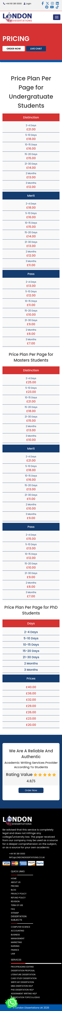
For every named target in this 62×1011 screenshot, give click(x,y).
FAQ (13, 909)
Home (14, 878)
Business (15, 934)
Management (17, 938)
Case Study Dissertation (24, 978)
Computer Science (20, 926)
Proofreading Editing (22, 966)
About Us (16, 882)
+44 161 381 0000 (12, 3)
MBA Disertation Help (22, 986)
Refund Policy (18, 897)
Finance (15, 949)
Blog (13, 889)
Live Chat (36, 48)
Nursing (15, 946)
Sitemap (15, 912)
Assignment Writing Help (24, 993)
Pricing (15, 886)
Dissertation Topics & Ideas (25, 997)
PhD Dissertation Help (22, 989)
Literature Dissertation (23, 974)
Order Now (14, 48)
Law (13, 953)
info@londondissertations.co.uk (20, 857)
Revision (15, 901)
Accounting (17, 930)
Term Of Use (17, 905)
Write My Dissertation (22, 982)
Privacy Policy (18, 893)
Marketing (16, 942)
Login (27, 3)
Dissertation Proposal (23, 970)
